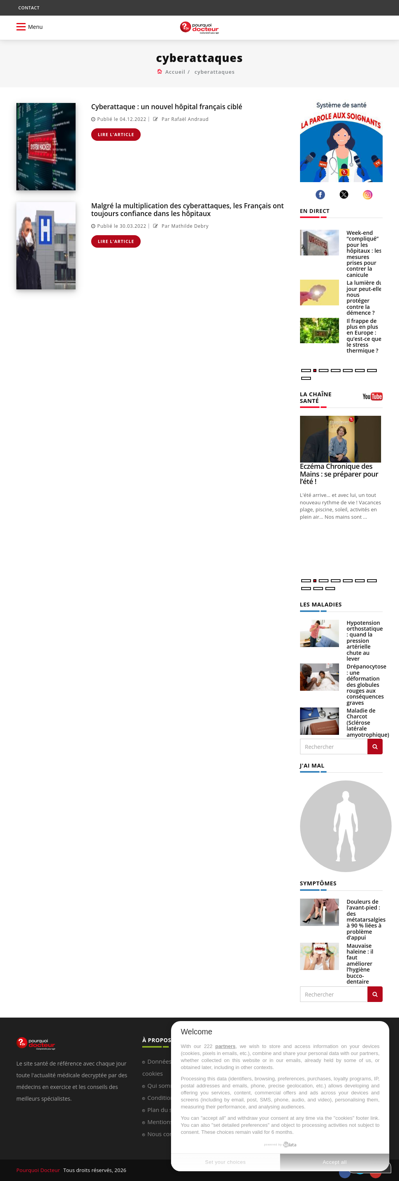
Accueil (175, 71)
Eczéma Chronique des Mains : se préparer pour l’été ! (339, 466)
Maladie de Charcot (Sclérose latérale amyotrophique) (368, 715)
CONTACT (28, 8)
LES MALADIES (320, 597)
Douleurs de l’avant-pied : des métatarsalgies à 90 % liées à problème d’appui (366, 911)
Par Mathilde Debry (179, 225)
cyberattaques (214, 71)
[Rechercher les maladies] (375, 739)
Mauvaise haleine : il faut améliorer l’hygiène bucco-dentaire (360, 955)
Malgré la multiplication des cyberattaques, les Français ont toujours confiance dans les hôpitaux (186, 209)
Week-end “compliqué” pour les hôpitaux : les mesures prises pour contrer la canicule (364, 253)
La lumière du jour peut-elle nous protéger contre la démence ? (365, 297)
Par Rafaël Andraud (179, 118)
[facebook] (322, 195)
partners (225, 1046)
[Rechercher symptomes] (375, 986)
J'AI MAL (312, 758)
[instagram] (369, 195)
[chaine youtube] (373, 396)
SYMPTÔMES (317, 875)
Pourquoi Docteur (38, 1162)
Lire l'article (116, 134)
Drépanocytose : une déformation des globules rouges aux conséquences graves (367, 677)
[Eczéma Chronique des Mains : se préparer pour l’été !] (341, 432)
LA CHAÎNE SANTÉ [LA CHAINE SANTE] (325, 393)
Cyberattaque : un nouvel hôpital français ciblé (165, 106)
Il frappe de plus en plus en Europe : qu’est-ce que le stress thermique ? (364, 336)
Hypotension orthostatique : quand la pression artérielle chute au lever (365, 633)
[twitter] (345, 194)
